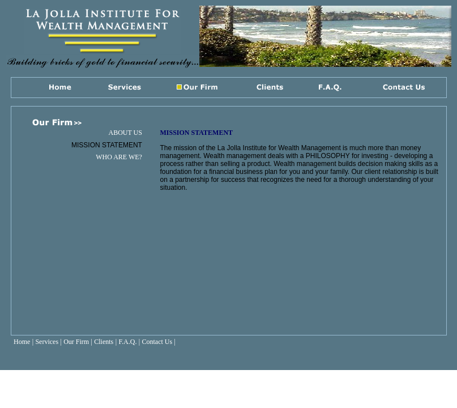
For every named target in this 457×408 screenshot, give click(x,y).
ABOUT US (125, 133)
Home (22, 342)
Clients (103, 342)
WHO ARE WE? (119, 157)
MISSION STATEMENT (106, 145)
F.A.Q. (127, 342)
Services (46, 342)
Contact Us (157, 342)
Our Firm (76, 342)
